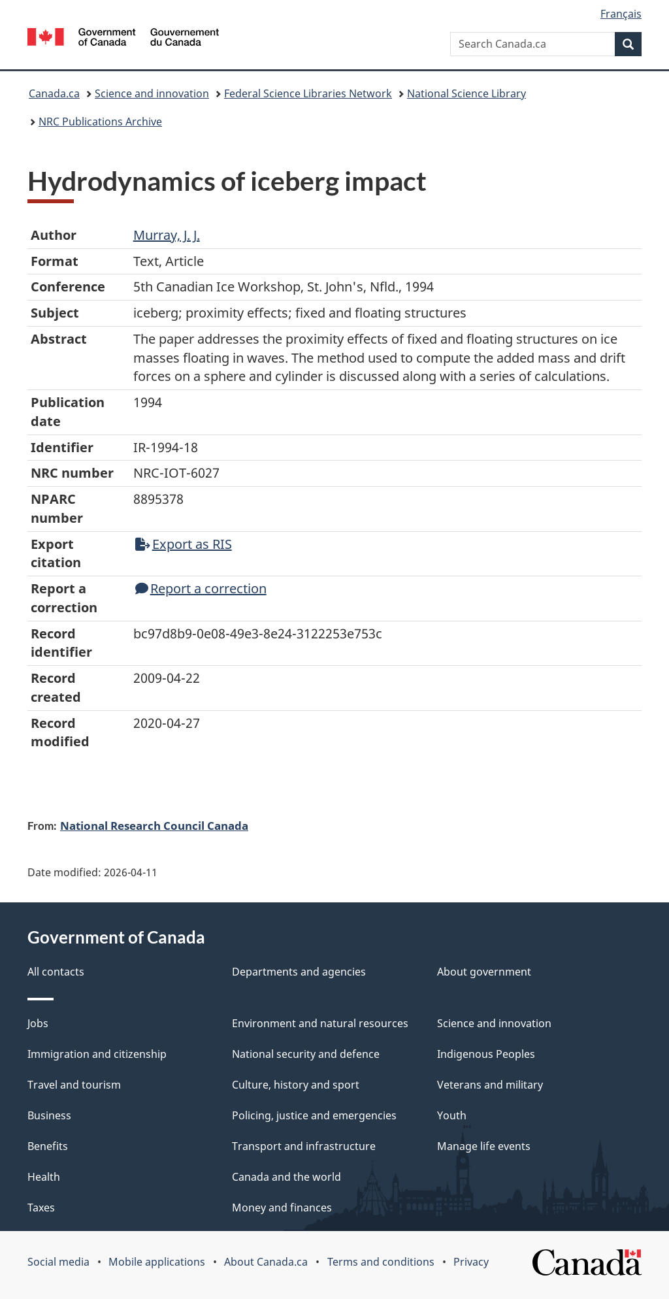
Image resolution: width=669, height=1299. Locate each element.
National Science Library (466, 93)
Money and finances (282, 1207)
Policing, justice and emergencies (314, 1115)
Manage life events (483, 1146)
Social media (58, 1262)
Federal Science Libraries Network (308, 93)
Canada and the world (286, 1177)
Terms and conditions (380, 1262)
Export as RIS (183, 544)
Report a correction (201, 588)
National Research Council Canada (154, 825)
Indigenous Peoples (486, 1054)
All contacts (55, 971)
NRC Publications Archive (100, 121)
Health (43, 1177)
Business (49, 1115)
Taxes (41, 1207)
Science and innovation (152, 93)
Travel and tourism (74, 1084)
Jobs (37, 1023)
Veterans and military (490, 1084)
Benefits (47, 1146)
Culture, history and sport (295, 1084)
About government (484, 971)
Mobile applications (156, 1262)
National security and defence (306, 1054)
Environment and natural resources (320, 1023)
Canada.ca (54, 93)
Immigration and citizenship (97, 1054)
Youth (451, 1115)
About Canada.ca (266, 1262)
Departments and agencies (299, 971)
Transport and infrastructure (304, 1146)
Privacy (471, 1262)
